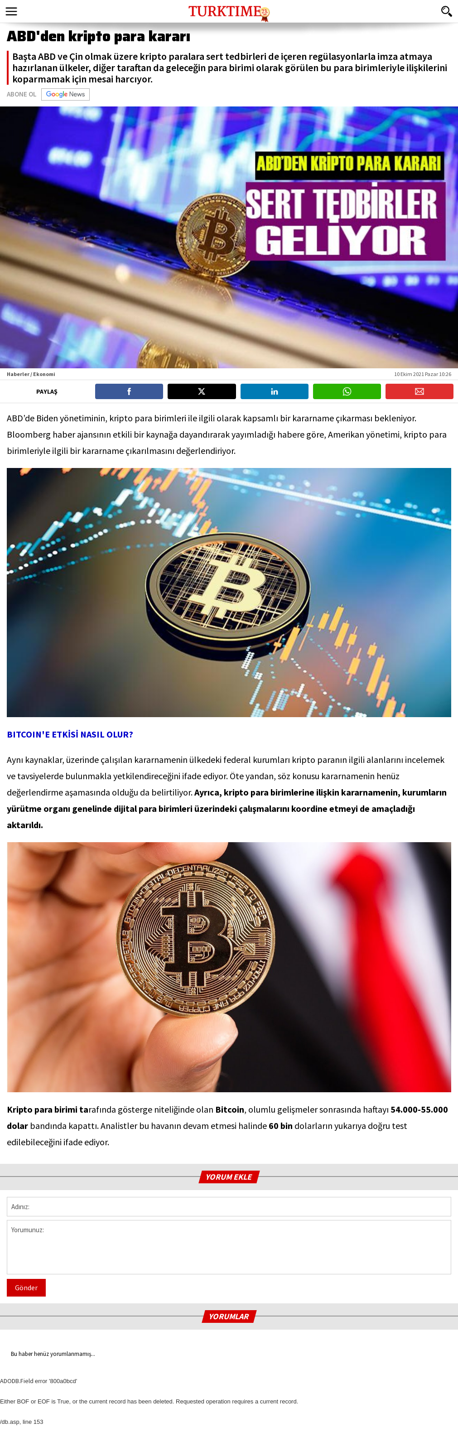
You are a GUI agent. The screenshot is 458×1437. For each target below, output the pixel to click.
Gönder (26, 1287)
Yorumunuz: (229, 1247)
